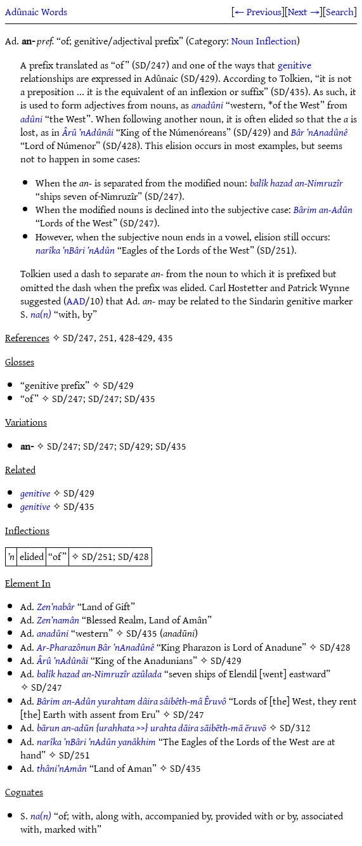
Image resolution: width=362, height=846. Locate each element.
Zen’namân (58, 619)
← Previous (258, 11)
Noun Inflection (264, 40)
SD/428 (133, 556)
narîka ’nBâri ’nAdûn (75, 250)
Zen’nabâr (56, 606)
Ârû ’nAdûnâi (87, 132)
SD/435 (139, 398)
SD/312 (295, 727)
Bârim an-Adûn (323, 209)
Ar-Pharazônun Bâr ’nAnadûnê (95, 647)
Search (340, 11)
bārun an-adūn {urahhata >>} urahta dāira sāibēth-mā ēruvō (151, 727)
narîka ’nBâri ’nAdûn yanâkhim (96, 741)
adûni (31, 118)
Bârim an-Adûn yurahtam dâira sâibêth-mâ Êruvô (131, 701)
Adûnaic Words (36, 11)
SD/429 (118, 385)
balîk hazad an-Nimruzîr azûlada (99, 673)
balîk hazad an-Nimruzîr (296, 183)
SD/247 (67, 398)
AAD (76, 300)
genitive (294, 65)
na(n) (40, 314)
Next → (304, 11)
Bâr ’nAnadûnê (319, 132)
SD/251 (97, 556)
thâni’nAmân (62, 768)
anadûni (207, 105)
